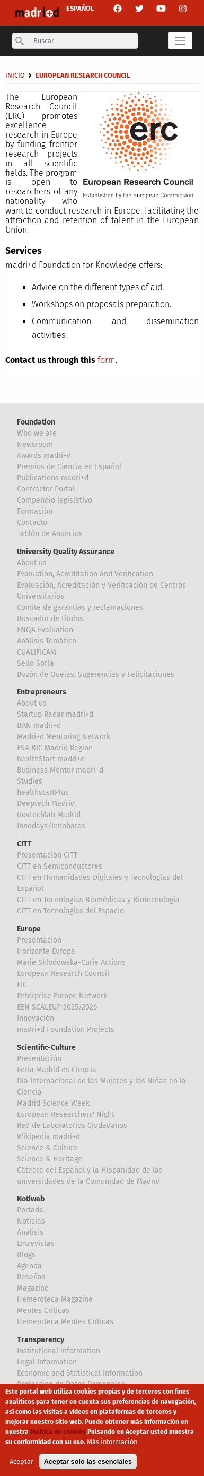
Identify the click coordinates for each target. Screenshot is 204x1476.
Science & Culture (47, 1147)
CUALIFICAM (36, 652)
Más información (112, 1446)
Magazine (33, 1288)
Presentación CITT (47, 855)
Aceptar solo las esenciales (88, 1466)
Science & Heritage (49, 1159)
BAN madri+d (39, 725)
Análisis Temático (46, 641)
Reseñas (31, 1277)
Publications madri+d (52, 477)
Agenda (29, 1265)
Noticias (31, 1221)
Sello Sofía (35, 663)
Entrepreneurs (41, 692)
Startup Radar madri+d (55, 714)
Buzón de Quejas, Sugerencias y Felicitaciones (95, 674)
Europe (29, 929)
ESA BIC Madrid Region (55, 747)
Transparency (40, 1339)
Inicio (15, 75)
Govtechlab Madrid (49, 814)
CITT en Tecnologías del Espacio (70, 910)
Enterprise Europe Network (62, 995)
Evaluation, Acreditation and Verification (85, 574)
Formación (34, 511)
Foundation (36, 422)
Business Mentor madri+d (60, 770)
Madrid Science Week (53, 1103)
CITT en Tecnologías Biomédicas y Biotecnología (98, 899)
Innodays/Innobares (51, 825)
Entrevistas (36, 1243)
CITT (24, 844)
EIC (22, 984)
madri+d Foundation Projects (65, 1029)
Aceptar (21, 1466)
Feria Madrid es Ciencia (56, 1069)
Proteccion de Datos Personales (71, 1384)
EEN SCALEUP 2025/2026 (57, 1007)
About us (32, 562)
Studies (29, 781)
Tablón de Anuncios (50, 533)
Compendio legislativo (54, 500)
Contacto (32, 522)
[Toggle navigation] (180, 40)
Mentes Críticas (43, 1310)
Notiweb (31, 1198)
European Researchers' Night (65, 1114)
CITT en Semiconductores (59, 866)
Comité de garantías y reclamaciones (80, 607)
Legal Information (47, 1362)
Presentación (39, 940)
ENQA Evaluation (45, 629)
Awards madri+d (44, 455)
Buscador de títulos (50, 618)
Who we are (37, 433)
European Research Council (63, 973)
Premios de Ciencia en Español (69, 466)
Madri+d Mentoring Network (63, 736)
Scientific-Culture (46, 1047)
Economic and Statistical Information (80, 1373)
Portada (30, 1210)
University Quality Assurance (65, 551)
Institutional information (58, 1350)
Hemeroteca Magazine (55, 1299)
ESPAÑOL (80, 8)
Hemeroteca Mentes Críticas (65, 1321)
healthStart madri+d (51, 759)
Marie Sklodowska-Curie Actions (71, 962)
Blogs (26, 1254)
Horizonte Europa (46, 951)
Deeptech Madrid (46, 803)
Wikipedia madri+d (48, 1136)
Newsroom (35, 444)
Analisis (30, 1232)
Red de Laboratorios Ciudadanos (72, 1125)
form (106, 360)
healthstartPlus (43, 792)
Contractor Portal (46, 489)
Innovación (35, 1018)
